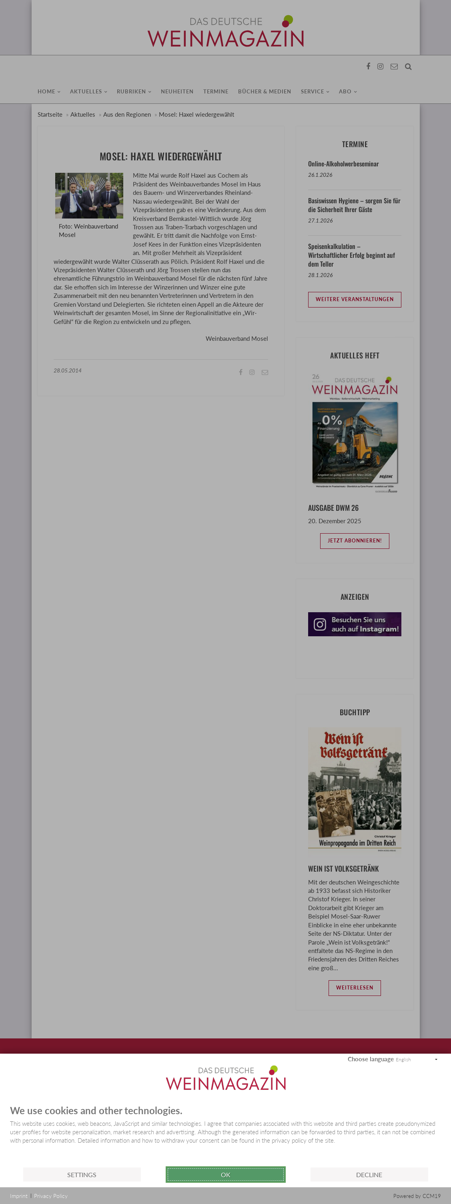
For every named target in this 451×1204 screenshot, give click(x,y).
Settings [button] (81, 1174)
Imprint (19, 1195)
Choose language (371, 1058)
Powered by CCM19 (417, 1196)
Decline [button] (369, 1174)
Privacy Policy (51, 1195)
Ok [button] (226, 1174)
